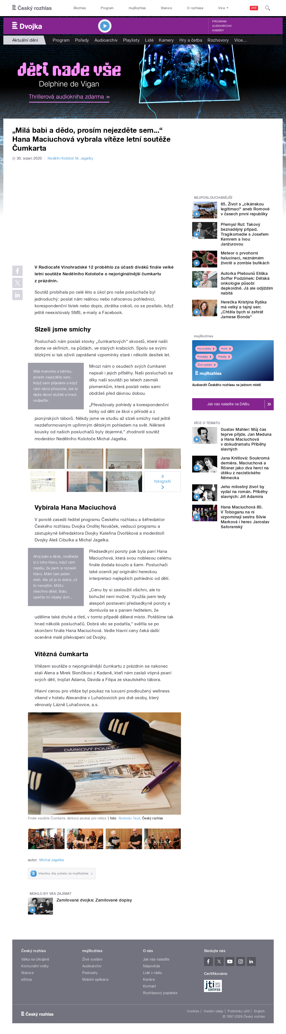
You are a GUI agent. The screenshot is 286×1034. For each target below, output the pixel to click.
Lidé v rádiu (152, 973)
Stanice (166, 8)
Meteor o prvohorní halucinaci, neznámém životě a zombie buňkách (245, 258)
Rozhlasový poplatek (160, 993)
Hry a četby (206, 348)
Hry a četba (190, 40)
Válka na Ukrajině (35, 959)
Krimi (226, 348)
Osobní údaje (213, 1011)
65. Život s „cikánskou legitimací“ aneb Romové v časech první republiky (245, 209)
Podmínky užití (239, 1011)
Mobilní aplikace (95, 979)
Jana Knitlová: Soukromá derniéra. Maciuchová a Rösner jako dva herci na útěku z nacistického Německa (245, 468)
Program (107, 8)
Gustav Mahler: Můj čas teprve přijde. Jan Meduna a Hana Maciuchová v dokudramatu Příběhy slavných (246, 439)
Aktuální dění (25, 40)
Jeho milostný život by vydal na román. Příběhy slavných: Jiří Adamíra (244, 491)
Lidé (149, 40)
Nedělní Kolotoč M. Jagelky (70, 158)
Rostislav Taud (129, 818)
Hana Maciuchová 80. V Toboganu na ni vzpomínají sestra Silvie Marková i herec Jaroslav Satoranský (245, 517)
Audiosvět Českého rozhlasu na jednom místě (226, 385)
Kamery (218, 30)
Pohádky (204, 356)
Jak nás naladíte (156, 959)
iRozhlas (80, 8)
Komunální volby (35, 966)
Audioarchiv (221, 26)
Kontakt (149, 986)
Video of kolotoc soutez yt (96, 211)
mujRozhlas (137, 8)
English (259, 1011)
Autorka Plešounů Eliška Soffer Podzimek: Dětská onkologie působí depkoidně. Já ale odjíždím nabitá (247, 283)
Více (240, 40)
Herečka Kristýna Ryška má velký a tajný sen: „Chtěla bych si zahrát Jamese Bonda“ (244, 309)
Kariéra (149, 979)
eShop (26, 979)
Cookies (193, 1011)
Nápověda (151, 966)
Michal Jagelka (51, 860)
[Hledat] (268, 8)
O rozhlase (195, 8)
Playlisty (131, 40)
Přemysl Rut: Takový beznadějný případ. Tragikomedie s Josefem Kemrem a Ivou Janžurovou (245, 234)
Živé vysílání (207, 364)
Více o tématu (207, 423)
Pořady (82, 40)
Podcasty (90, 973)
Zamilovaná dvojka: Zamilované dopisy (94, 900)
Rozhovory (218, 40)
